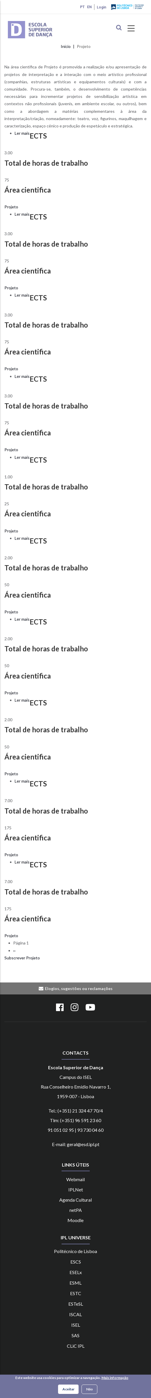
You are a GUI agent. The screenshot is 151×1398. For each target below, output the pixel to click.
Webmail (75, 1179)
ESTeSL (75, 1304)
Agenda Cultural (75, 1200)
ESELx (75, 1272)
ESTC (75, 1293)
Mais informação (114, 1378)
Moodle (75, 1220)
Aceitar (68, 1389)
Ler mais (22, 133)
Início (66, 46)
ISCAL (75, 1314)
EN (89, 7)
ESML (75, 1282)
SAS (75, 1335)
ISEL (75, 1325)
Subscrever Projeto (22, 957)
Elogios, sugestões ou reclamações (79, 988)
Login (101, 7)
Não (89, 1389)
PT (82, 7)
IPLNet (75, 1189)
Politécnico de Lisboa (75, 1251)
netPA (75, 1210)
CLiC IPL (75, 1346)
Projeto (11, 206)
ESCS (75, 1261)
